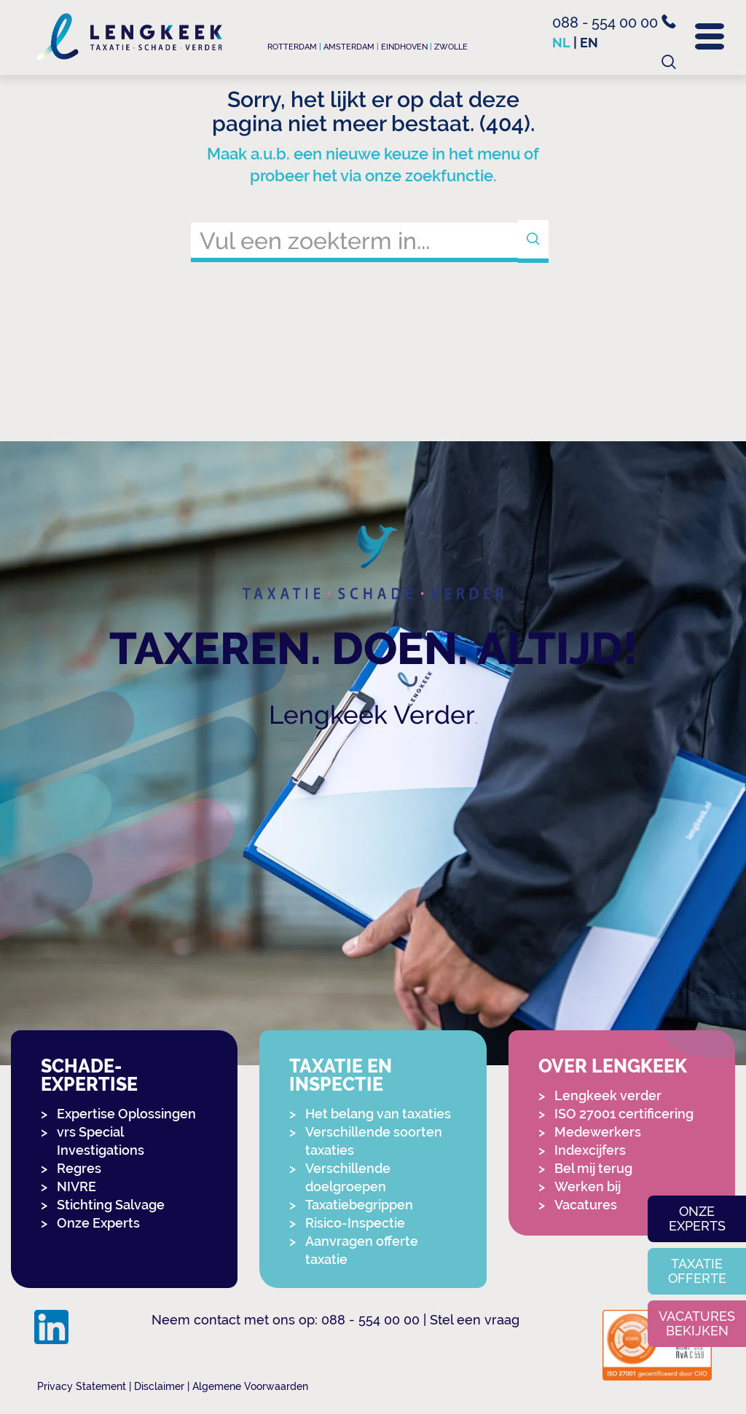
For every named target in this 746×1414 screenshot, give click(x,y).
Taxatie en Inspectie (340, 1075)
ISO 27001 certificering (624, 1113)
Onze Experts (98, 1223)
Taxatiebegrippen (359, 1204)
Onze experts (697, 1218)
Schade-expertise (89, 1075)
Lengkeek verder (607, 1095)
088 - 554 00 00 (614, 22)
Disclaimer (159, 1386)
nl (561, 42)
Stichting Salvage (111, 1204)
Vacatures (585, 1204)
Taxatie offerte (697, 1271)
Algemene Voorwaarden (250, 1386)
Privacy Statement (81, 1386)
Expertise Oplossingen (126, 1113)
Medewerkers (597, 1132)
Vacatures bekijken (697, 1323)
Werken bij (587, 1186)
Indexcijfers (590, 1150)
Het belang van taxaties (378, 1113)
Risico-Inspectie (355, 1223)
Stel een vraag (474, 1319)
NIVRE (76, 1186)
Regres (79, 1168)
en (589, 42)
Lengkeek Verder (372, 715)
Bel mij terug (593, 1168)
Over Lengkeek (612, 1066)
